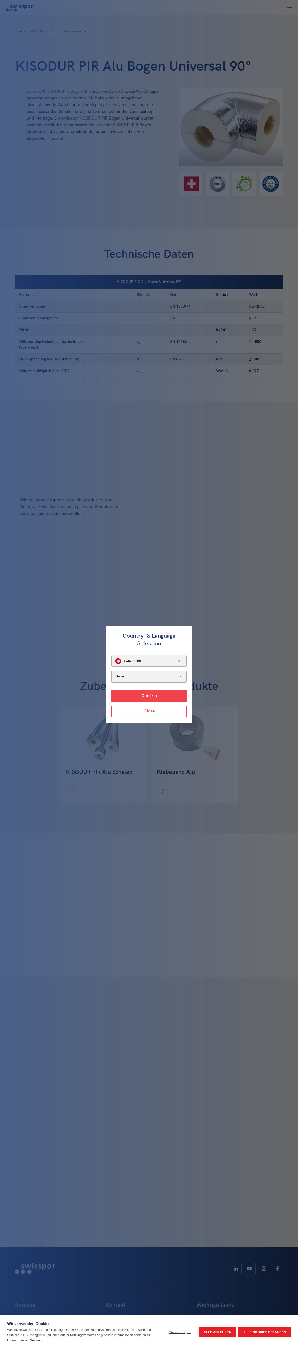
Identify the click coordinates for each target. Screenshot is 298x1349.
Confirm (149, 695)
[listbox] (149, 661)
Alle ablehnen (217, 1332)
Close (149, 711)
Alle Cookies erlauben (264, 1332)
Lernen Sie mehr (30, 1340)
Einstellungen (180, 1332)
